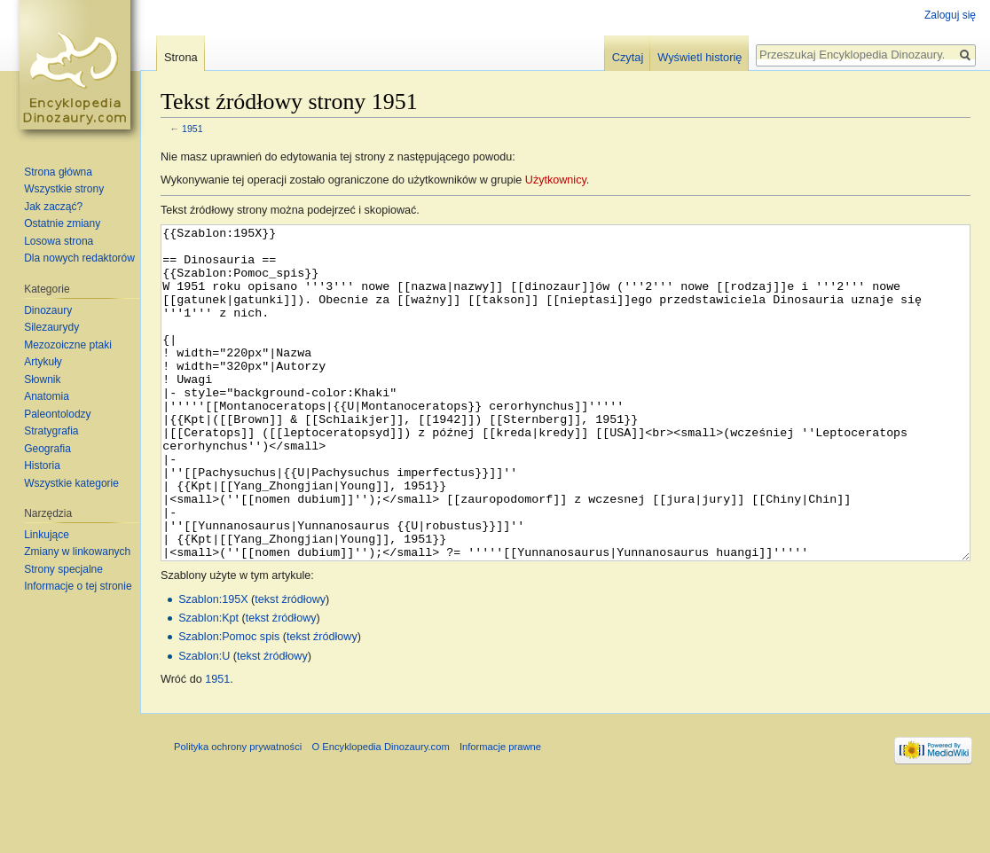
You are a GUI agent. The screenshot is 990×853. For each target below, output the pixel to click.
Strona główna (58, 172)
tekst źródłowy (290, 666)
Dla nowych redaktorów (79, 258)
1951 (192, 128)
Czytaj (628, 57)
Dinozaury (48, 310)
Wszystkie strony (64, 189)
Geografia (47, 448)
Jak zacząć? (53, 206)
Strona (181, 57)
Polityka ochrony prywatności (238, 813)
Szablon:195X (213, 666)
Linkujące (46, 534)
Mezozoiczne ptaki (68, 345)
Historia (42, 465)
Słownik (42, 379)
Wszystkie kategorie (71, 483)
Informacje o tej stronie (77, 586)
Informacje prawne (500, 813)
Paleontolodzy (57, 414)
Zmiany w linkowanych (77, 551)
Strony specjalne (63, 569)
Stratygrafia (51, 431)
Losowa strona (58, 241)
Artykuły (43, 362)
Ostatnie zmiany (62, 223)
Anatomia (46, 396)
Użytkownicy (555, 180)
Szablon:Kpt (208, 684)
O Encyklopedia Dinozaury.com (380, 813)
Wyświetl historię (699, 57)
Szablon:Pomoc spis (228, 703)
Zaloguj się (950, 15)
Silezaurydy (51, 327)
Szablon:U (204, 722)
